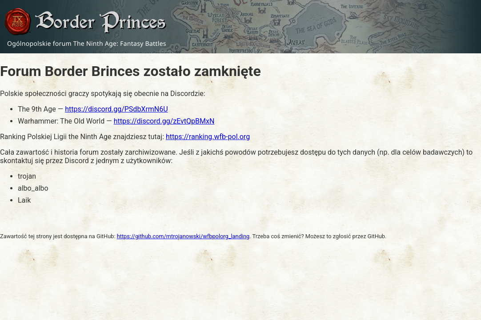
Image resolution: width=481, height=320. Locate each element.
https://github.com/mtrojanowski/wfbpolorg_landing (183, 236)
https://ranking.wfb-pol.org (208, 136)
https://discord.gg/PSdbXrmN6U (116, 109)
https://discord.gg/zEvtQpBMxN (164, 121)
